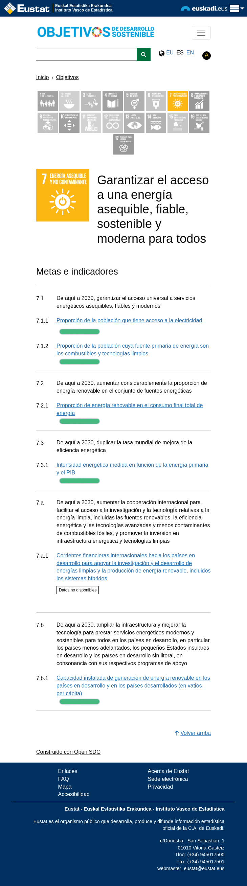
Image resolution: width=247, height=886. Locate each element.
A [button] (206, 55)
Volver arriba (193, 733)
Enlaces (67, 771)
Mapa (65, 787)
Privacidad (160, 787)
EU (170, 52)
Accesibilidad (74, 794)
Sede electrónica (168, 779)
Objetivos (67, 77)
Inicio (42, 77)
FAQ (63, 779)
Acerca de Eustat (168, 771)
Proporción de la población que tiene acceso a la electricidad (129, 320)
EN (190, 52)
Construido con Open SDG (68, 752)
